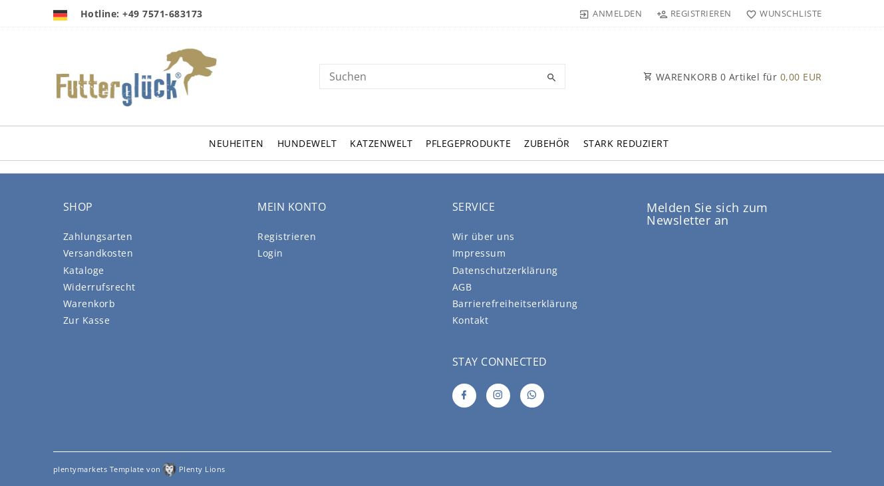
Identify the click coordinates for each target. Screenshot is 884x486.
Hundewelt (307, 143)
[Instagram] (498, 396)
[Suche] (552, 77)
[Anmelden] (610, 13)
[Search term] (442, 76)
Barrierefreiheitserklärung (515, 303)
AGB (462, 287)
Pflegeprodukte (468, 143)
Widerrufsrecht (99, 287)
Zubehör (547, 143)
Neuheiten (236, 143)
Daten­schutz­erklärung (505, 270)
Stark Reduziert (626, 143)
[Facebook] (464, 396)
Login (270, 253)
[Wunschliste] (781, 13)
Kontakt (470, 320)
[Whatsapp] (532, 396)
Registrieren (286, 236)
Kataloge (83, 270)
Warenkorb (89, 303)
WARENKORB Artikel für (732, 76)
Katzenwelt (381, 143)
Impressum (479, 253)
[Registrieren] (694, 13)
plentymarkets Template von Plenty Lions (139, 469)
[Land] (62, 13)
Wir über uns (483, 236)
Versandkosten (98, 253)
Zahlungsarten (98, 236)
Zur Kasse (86, 320)
